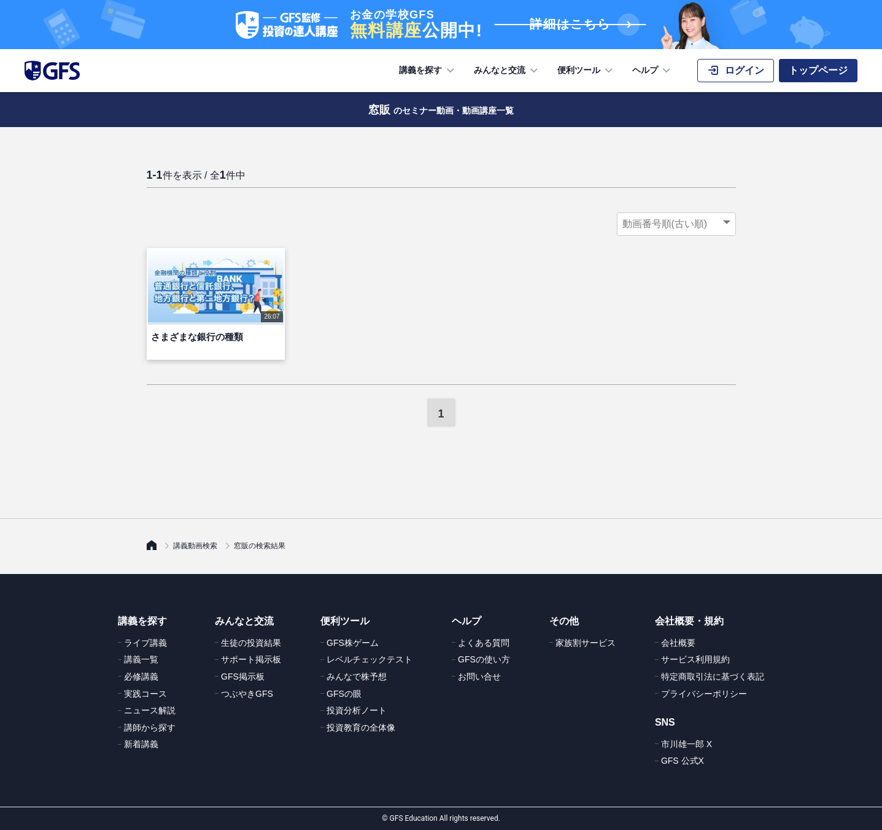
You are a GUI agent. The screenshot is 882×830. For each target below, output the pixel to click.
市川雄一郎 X (686, 744)
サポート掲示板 (251, 659)
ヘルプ (652, 70)
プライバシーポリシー (704, 694)
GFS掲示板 (243, 676)
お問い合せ (479, 676)
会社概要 (678, 643)
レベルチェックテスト (369, 659)
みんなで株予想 (357, 676)
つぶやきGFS (247, 694)
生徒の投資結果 (251, 643)
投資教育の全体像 (361, 727)
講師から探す (150, 727)
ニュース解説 (150, 710)
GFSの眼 (344, 694)
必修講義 (141, 676)
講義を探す (428, 70)
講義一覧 (141, 659)
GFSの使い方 (484, 659)
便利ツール (586, 70)
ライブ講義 (145, 643)
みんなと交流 (507, 70)
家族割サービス (585, 643)
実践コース (145, 694)
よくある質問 (483, 643)
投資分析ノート (357, 710)
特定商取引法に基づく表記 (712, 676)
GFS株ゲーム (353, 643)
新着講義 (141, 744)
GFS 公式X (682, 761)
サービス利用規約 (695, 659)
